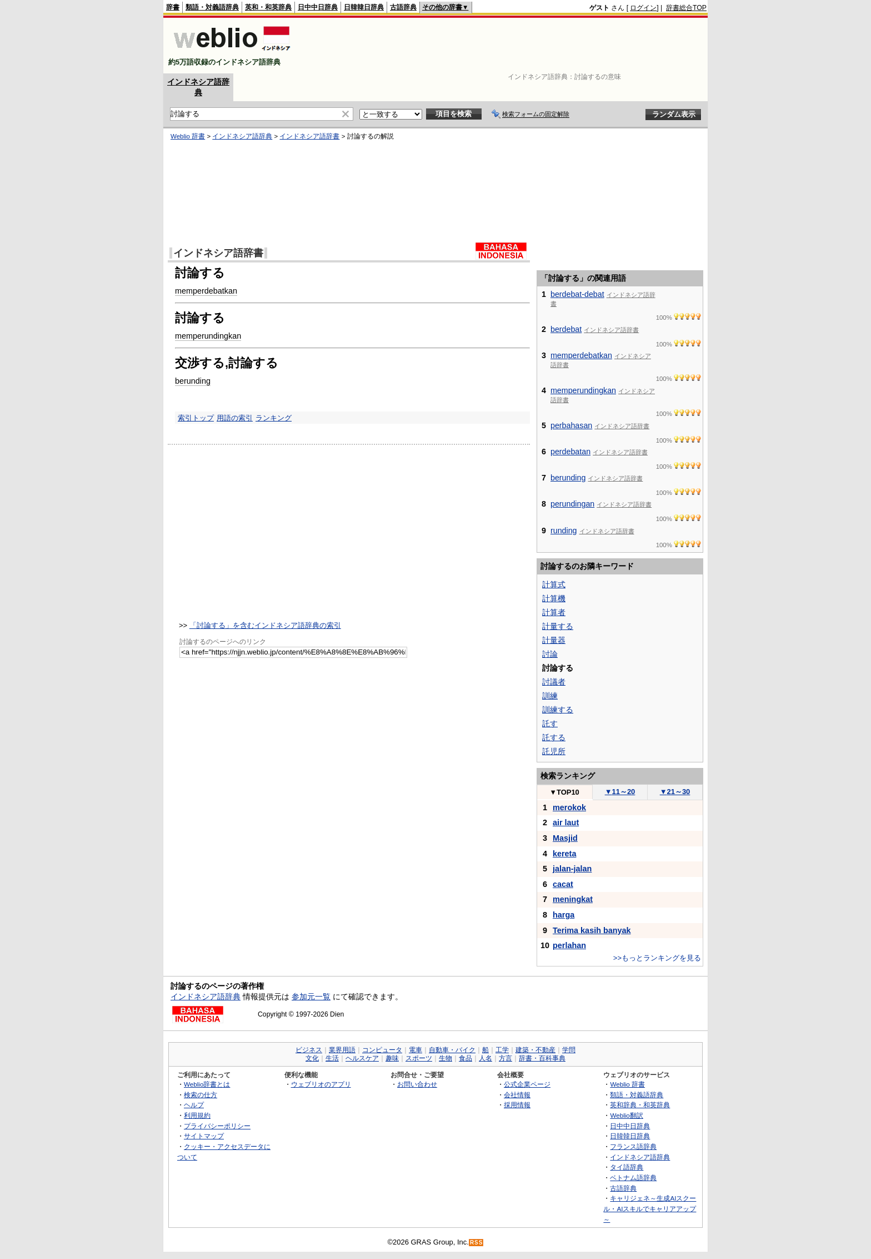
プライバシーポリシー (217, 1125)
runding (563, 530)
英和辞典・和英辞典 (640, 1104)
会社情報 (517, 1094)
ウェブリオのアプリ (321, 1084)
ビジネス (309, 1050)
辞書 (172, 7)
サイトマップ (204, 1135)
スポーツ (419, 1058)
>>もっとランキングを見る (657, 958)
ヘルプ (194, 1104)
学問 (568, 1050)
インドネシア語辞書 (309, 136)
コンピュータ (382, 1050)
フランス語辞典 (633, 1146)
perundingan (572, 503)
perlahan (569, 945)
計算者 (553, 612)
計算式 (553, 584)
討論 (550, 654)
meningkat (573, 899)
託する (553, 737)
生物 (445, 1058)
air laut (566, 822)
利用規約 (197, 1115)
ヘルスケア (362, 1058)
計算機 (553, 598)
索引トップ (196, 418)
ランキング (274, 418)
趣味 (392, 1058)
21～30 (675, 791)
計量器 (553, 640)
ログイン (643, 8)
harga (563, 914)
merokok (569, 807)
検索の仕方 (200, 1094)
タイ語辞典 (626, 1167)
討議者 (553, 681)
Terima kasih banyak (592, 930)
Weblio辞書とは (207, 1084)
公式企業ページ (527, 1084)
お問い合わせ (417, 1084)
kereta (564, 853)
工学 (502, 1050)
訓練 (550, 695)
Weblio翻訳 (626, 1115)
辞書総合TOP (686, 8)
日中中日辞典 (318, 7)
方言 (505, 1058)
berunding (193, 380)
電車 (415, 1050)
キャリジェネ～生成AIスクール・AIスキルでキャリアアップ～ (649, 1208)
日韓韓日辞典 (364, 7)
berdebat (566, 329)
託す (550, 723)
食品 (465, 1058)
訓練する (557, 709)
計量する (557, 626)
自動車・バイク (452, 1050)
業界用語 (342, 1050)
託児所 (553, 751)
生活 (332, 1058)
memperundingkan (208, 335)
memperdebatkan (206, 290)
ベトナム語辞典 (633, 1177)
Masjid (565, 838)
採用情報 (517, 1104)
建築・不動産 (535, 1050)
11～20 (620, 791)
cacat (563, 884)
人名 (485, 1058)
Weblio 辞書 (188, 136)
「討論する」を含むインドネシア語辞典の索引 (265, 625)
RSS (476, 1243)
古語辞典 (403, 7)
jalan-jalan (572, 868)
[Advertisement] (504, 46)
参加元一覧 (311, 996)
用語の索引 (235, 418)
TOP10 (564, 792)
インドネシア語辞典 (242, 136)
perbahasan (571, 425)
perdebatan (570, 451)
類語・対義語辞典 (212, 7)
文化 (312, 1058)
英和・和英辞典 (268, 7)
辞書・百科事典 (542, 1058)
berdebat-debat (577, 294)
